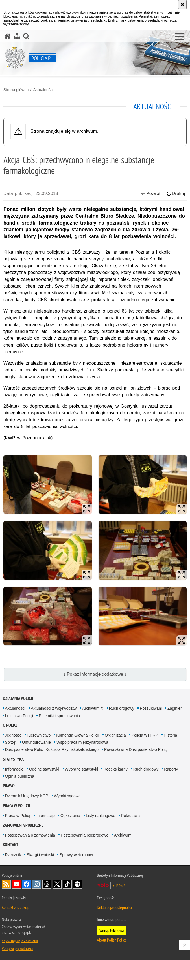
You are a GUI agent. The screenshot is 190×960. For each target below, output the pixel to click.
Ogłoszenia (70, 815)
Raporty (171, 769)
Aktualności (43, 89)
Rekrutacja (130, 815)
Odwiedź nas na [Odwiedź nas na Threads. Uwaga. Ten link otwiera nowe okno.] (46, 884)
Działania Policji (18, 698)
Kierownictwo (39, 735)
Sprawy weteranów (76, 854)
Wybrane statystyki (81, 769)
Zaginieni (175, 708)
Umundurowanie (36, 742)
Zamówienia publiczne (23, 825)
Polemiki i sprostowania (59, 715)
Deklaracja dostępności (114, 907)
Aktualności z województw (54, 708)
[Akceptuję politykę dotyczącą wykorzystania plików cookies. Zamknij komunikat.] (182, 4)
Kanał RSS (6, 884)
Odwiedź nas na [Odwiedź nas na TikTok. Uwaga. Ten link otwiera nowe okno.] (67, 884)
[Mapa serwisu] (17, 36)
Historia (170, 735)
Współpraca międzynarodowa (82, 742)
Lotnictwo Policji (19, 715)
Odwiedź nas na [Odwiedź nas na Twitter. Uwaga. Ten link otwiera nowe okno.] (57, 884)
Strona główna (16, 89)
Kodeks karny (116, 769)
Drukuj (176, 193)
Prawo (9, 786)
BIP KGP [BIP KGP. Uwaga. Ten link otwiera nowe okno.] (118, 885)
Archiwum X (92, 708)
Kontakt (10, 845)
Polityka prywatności (17, 948)
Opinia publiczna (19, 776)
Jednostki (13, 735)
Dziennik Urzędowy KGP (26, 796)
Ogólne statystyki (44, 769)
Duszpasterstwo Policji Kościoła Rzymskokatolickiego (52, 749)
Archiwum (122, 835)
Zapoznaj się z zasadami (20, 940)
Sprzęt (10, 742)
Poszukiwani (151, 708)
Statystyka (13, 759)
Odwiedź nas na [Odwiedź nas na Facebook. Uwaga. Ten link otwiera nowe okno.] (26, 884)
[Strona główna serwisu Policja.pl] (8, 36)
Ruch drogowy (121, 708)
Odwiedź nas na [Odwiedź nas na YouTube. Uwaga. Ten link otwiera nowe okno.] (16, 884)
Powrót (150, 193)
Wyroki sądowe (67, 796)
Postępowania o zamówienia (30, 835)
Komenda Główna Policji (77, 735)
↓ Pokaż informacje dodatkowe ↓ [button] (95, 674)
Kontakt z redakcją (15, 907)
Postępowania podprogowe (84, 835)
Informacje (14, 769)
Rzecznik (13, 854)
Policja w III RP (145, 735)
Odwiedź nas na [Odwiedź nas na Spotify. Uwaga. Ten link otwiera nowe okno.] (77, 884)
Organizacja (115, 735)
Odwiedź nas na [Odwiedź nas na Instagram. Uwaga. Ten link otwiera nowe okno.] (36, 884)
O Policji (11, 725)
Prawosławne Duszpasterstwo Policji (136, 749)
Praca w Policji (16, 806)
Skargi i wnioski (40, 854)
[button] (179, 37)
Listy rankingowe (100, 815)
